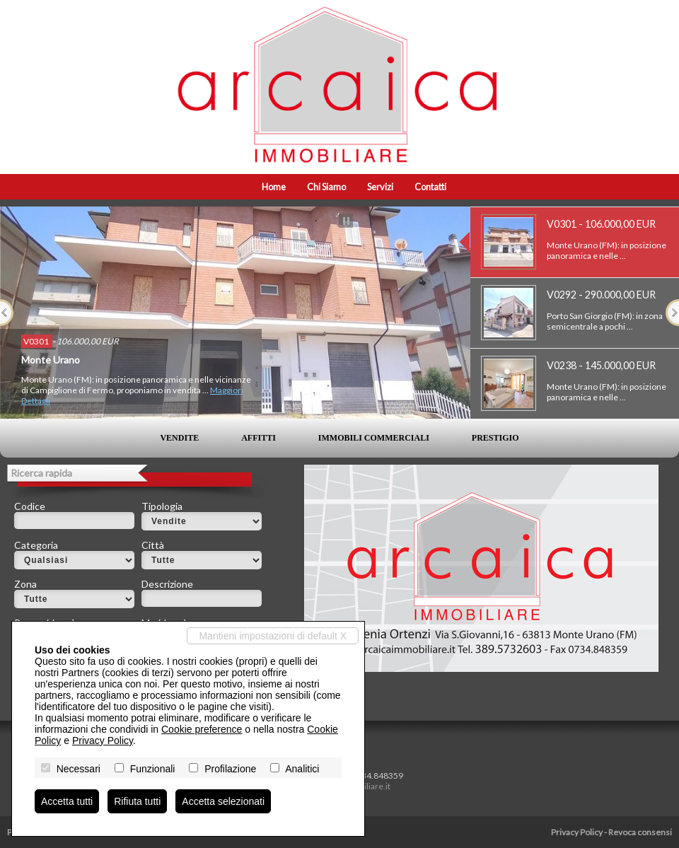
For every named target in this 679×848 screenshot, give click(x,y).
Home (274, 186)
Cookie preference (201, 729)
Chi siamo (326, 186)
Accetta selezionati (223, 801)
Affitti (258, 438)
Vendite (179, 438)
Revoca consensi (640, 832)
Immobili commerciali (373, 438)
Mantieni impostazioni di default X (273, 635)
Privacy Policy (577, 832)
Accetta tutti (67, 801)
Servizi (380, 186)
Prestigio (495, 438)
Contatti (430, 186)
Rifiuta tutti (137, 801)
